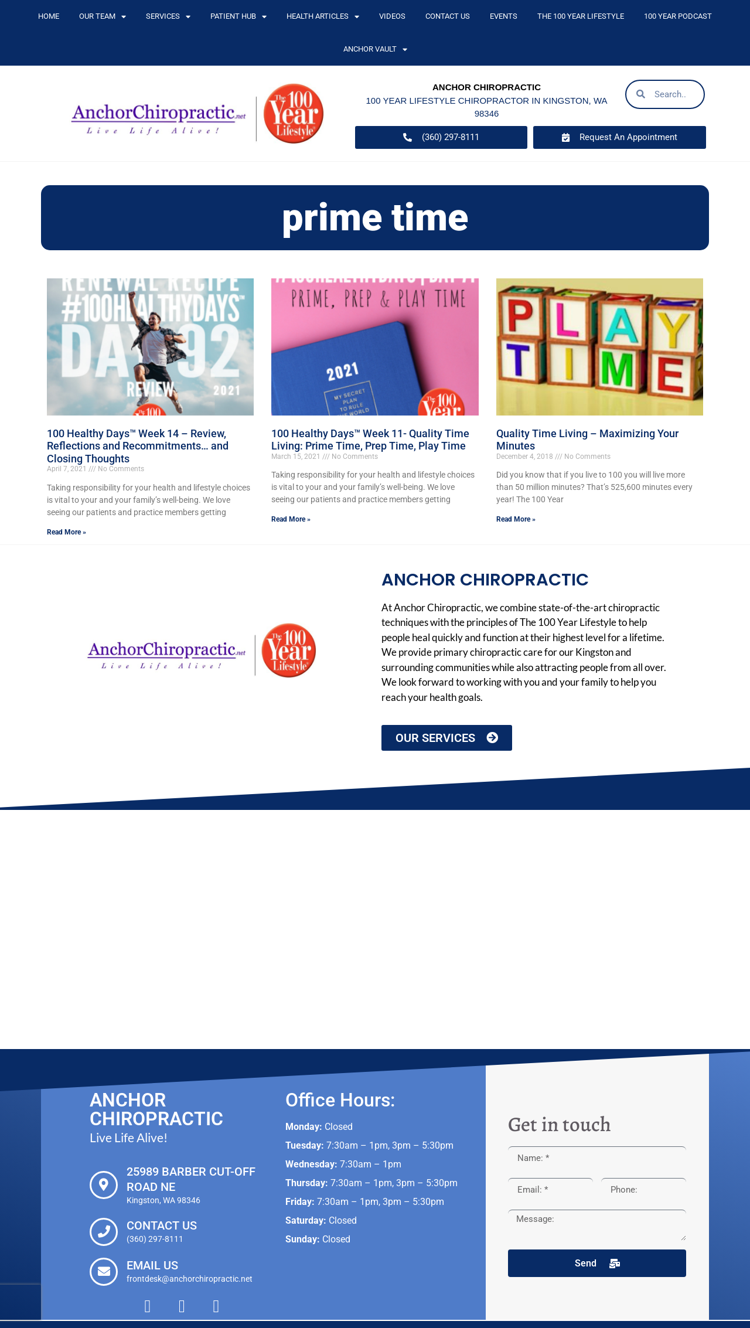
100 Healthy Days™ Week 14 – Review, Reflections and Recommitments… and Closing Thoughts (138, 446)
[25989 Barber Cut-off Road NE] (104, 1185)
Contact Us (447, 16)
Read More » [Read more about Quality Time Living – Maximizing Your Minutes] (516, 519)
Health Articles (323, 16)
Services (168, 16)
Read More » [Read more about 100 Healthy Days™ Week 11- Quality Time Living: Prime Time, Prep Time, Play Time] (291, 519)
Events (503, 16)
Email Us (152, 1265)
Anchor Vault (375, 49)
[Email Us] (104, 1272)
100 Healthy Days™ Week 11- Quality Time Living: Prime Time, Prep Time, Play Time (370, 439)
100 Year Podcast (678, 16)
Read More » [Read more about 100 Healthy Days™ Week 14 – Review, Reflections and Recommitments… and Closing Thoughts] (66, 532)
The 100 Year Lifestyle (580, 16)
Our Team (102, 16)
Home (48, 16)
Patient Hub (238, 16)
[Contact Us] (104, 1232)
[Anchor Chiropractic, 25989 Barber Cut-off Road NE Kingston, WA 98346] (375, 929)
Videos (392, 16)
